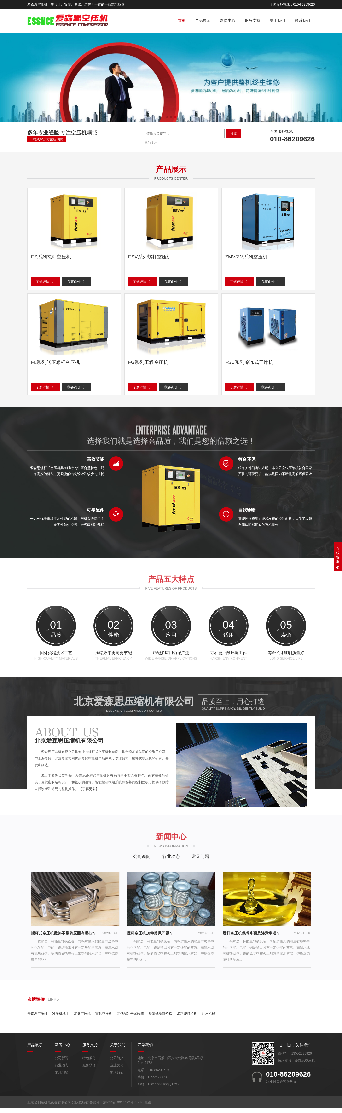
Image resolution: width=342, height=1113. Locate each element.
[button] (167, 117)
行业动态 (171, 861)
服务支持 (252, 20)
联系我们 (302, 20)
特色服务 (89, 1063)
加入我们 (116, 1077)
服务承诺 (89, 1070)
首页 (181, 20)
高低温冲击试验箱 (130, 1018)
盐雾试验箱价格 (160, 1018)
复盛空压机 (82, 1018)
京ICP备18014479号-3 (120, 1107)
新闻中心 (227, 20)
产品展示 (202, 20)
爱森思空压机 (37, 1018)
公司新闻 (142, 861)
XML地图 (144, 1107)
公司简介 (116, 1063)
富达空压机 (103, 1018)
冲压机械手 (60, 1018)
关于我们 (277, 20)
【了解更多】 (89, 794)
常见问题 (200, 861)
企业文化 (116, 1070)
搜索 (233, 134)
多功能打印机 (187, 1018)
